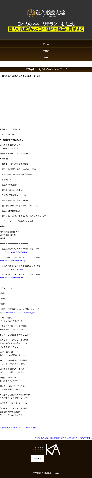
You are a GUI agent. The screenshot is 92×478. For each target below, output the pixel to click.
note (46, 58)
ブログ (46, 51)
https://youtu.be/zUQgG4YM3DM (13, 252)
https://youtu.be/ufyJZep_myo (12, 278)
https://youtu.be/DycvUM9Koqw (13, 261)
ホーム (46, 44)
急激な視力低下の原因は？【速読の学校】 (19, 427)
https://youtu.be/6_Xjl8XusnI (11, 269)
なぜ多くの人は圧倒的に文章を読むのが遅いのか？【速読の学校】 (63, 438)
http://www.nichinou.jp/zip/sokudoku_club (19, 312)
